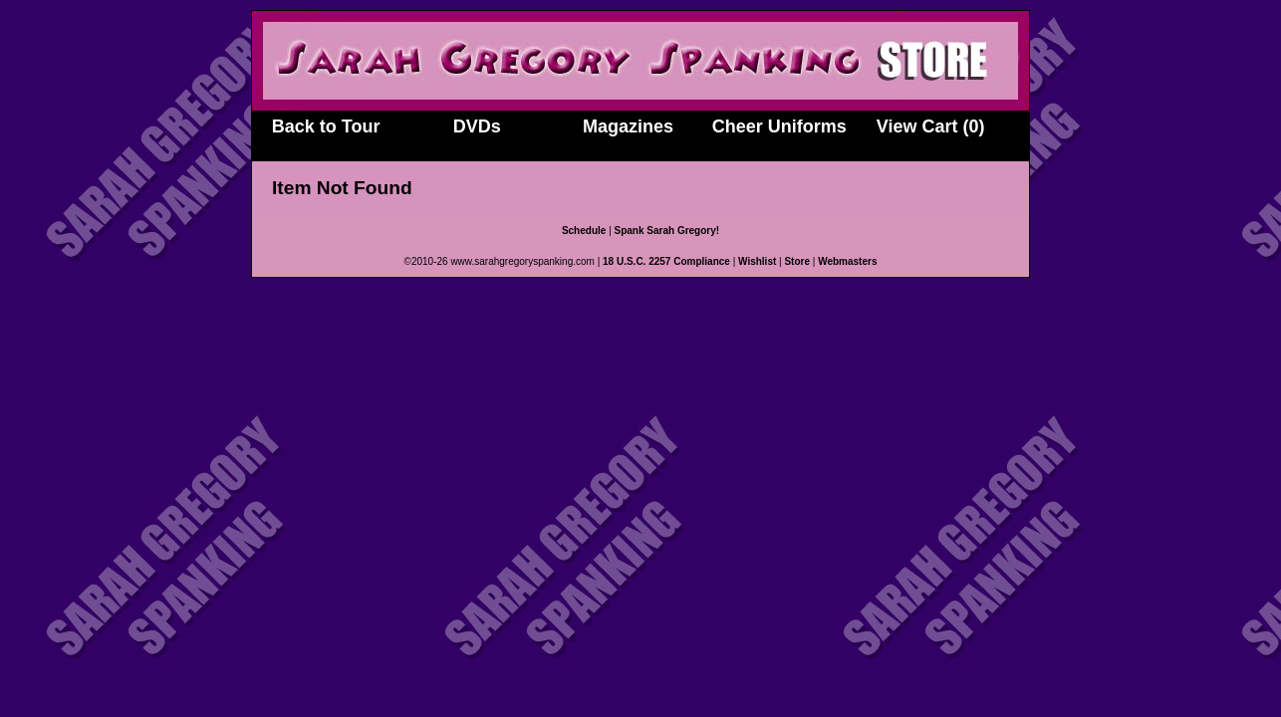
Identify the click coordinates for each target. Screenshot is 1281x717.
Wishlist (757, 261)
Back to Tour (326, 126)
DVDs (477, 126)
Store (797, 261)
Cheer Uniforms (779, 126)
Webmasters (847, 261)
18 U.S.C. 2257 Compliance (666, 261)
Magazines (628, 126)
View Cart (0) (931, 126)
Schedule (584, 230)
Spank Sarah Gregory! (667, 230)
